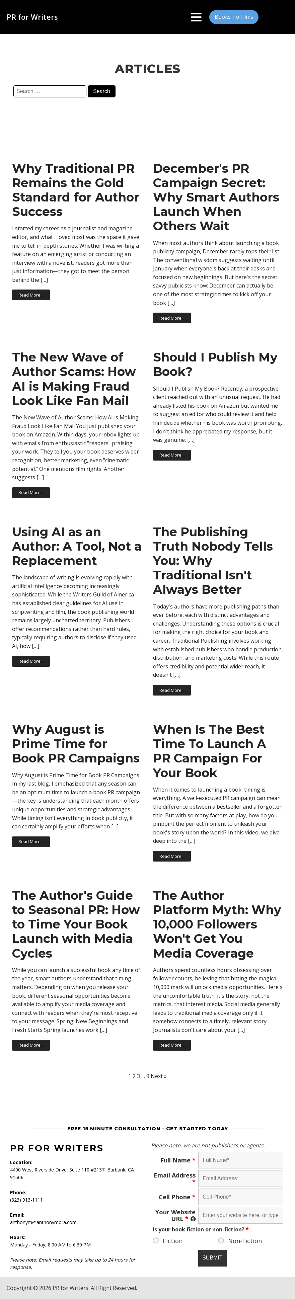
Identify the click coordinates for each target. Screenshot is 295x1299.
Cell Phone (177, 1197)
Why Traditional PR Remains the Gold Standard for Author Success (75, 190)
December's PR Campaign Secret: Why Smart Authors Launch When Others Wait (216, 197)
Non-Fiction (245, 1240)
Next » (159, 1076)
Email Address (175, 1178)
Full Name (178, 1160)
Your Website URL (175, 1215)
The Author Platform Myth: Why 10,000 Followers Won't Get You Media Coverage (217, 924)
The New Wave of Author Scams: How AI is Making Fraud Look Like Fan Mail (74, 379)
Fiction (172, 1240)
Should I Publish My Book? (215, 364)
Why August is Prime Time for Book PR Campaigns (76, 743)
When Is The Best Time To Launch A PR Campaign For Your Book (209, 751)
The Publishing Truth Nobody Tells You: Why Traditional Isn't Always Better (213, 561)
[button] (234, 17)
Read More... (31, 295)
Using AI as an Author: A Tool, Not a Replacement (77, 546)
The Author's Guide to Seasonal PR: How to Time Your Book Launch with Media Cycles (76, 924)
